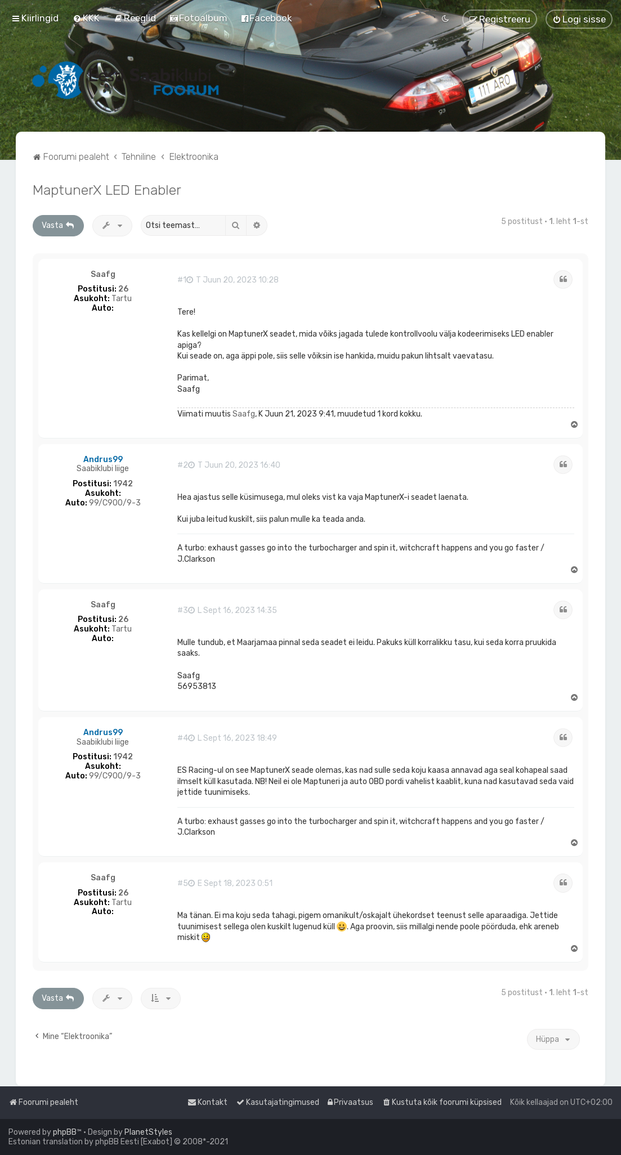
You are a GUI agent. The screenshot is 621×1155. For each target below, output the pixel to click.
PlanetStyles (148, 1132)
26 (123, 289)
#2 (182, 465)
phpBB (65, 1132)
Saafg (103, 274)
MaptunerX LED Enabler (107, 189)
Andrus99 (103, 459)
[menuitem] (86, 18)
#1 (181, 280)
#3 (182, 610)
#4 (182, 738)
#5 (182, 883)
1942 (123, 484)
